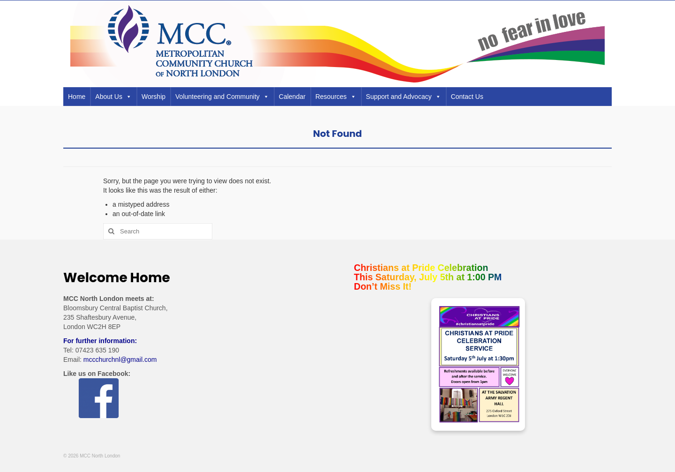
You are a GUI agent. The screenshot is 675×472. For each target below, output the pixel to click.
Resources (335, 96)
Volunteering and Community (222, 96)
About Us (113, 96)
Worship (153, 96)
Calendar (292, 96)
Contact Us (467, 96)
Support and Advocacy (403, 96)
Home (76, 96)
